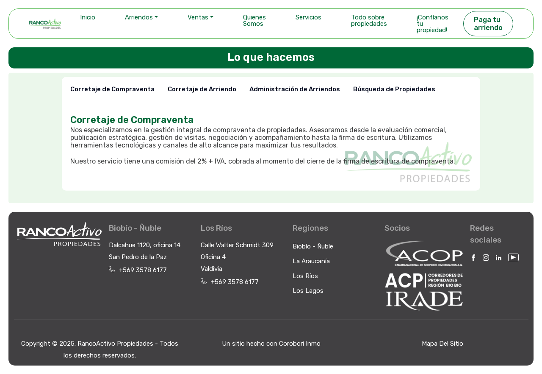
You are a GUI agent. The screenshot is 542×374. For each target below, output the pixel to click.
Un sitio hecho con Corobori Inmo (271, 343)
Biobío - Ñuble (313, 246)
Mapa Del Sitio (442, 343)
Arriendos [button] (139, 17)
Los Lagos (308, 291)
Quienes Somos (254, 20)
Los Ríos (305, 276)
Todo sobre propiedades (369, 20)
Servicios (308, 17)
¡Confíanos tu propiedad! (432, 24)
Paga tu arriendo (488, 24)
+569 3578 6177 (143, 270)
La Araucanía (311, 261)
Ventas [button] (198, 17)
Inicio (87, 17)
